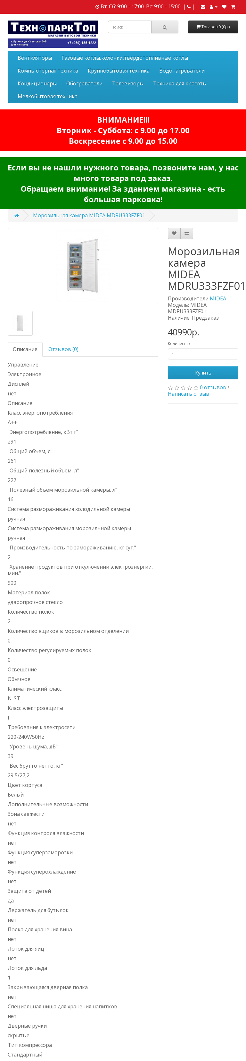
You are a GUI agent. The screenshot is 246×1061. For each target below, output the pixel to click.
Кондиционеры (37, 83)
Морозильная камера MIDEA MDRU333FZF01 (89, 215)
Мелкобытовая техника (48, 96)
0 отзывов (213, 387)
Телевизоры (128, 83)
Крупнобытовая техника (119, 70)
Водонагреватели (182, 70)
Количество (179, 343)
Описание (25, 349)
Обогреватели (84, 83)
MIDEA (218, 298)
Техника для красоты (180, 83)
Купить (203, 372)
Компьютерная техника (48, 70)
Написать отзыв (188, 393)
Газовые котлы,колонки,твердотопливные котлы (125, 57)
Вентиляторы (35, 57)
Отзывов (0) (63, 349)
